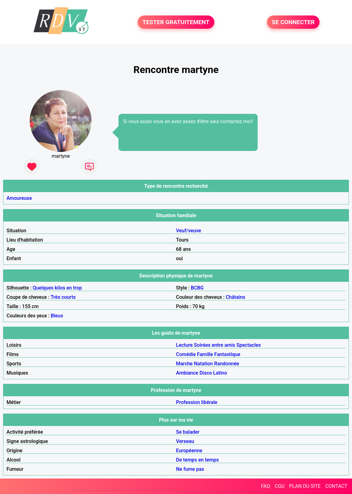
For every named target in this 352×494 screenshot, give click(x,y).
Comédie (186, 354)
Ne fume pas (190, 469)
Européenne (189, 450)
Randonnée (226, 364)
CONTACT (336, 486)
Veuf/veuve (188, 231)
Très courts (62, 297)
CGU (280, 486)
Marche (184, 364)
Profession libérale (196, 402)
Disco (206, 373)
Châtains (235, 297)
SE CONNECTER (293, 22)
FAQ (265, 486)
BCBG (197, 288)
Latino (220, 373)
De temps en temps (197, 460)
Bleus (57, 316)
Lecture (184, 345)
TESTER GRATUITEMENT (176, 22)
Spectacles (248, 345)
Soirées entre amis (214, 345)
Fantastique (227, 354)
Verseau (185, 441)
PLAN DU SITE (305, 486)
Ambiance (187, 373)
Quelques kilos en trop (57, 288)
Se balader (188, 432)
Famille (205, 354)
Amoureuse (19, 198)
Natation (203, 364)
